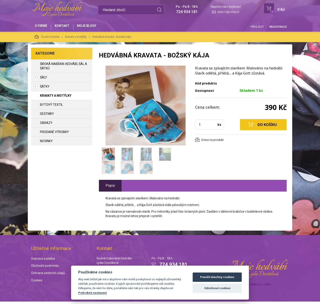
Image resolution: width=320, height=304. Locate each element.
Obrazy (46, 125)
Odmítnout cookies (217, 288)
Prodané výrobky (54, 134)
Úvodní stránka (47, 39)
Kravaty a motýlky (76, 39)
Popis (110, 188)
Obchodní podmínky (45, 268)
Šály (43, 80)
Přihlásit (257, 26)
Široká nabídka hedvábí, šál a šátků (63, 69)
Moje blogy (92, 27)
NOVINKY (46, 143)
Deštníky (47, 116)
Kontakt (65, 27)
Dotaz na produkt (212, 142)
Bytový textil (51, 107)
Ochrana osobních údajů (48, 275)
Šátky (45, 89)
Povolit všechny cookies (217, 277)
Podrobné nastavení (92, 292)
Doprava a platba (43, 261)
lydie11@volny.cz (228, 12)
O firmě (42, 27)
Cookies (36, 282)
